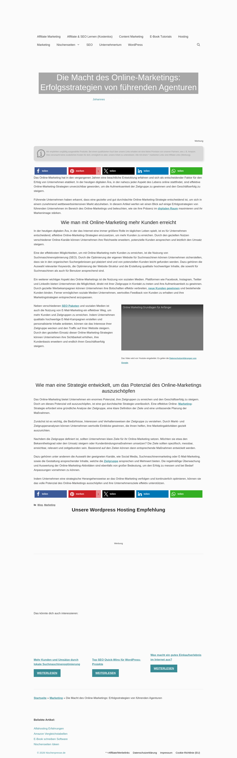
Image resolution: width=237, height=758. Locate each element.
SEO (89, 44)
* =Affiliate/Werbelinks (118, 752)
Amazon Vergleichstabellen (50, 733)
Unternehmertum (110, 44)
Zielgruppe (111, 461)
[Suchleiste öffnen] (198, 45)
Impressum (166, 752)
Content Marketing (131, 36)
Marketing (43, 44)
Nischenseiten (70, 45)
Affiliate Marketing (49, 36)
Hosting (183, 36)
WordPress (135, 44)
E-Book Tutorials (161, 36)
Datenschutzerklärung (145, 752)
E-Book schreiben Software (51, 739)
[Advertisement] (118, 583)
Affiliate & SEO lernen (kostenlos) (90, 36)
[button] (51, 171)
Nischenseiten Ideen (46, 744)
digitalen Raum (168, 208)
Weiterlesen (47, 673)
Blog (40, 505)
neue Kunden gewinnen (164, 288)
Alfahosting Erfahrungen (49, 728)
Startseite (40, 698)
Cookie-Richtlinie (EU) (188, 752)
